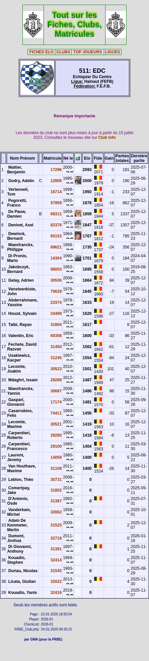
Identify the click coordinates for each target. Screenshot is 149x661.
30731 (56, 479)
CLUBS (63, 52)
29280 (56, 435)
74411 (56, 413)
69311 (56, 214)
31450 (56, 346)
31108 (56, 468)
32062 (56, 512)
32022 (56, 581)
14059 (56, 457)
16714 (56, 191)
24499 (56, 313)
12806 (56, 180)
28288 (56, 380)
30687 (56, 391)
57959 (56, 203)
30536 (56, 280)
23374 (56, 302)
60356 (56, 335)
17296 (56, 169)
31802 (56, 490)
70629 (56, 291)
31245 (56, 357)
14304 (56, 258)
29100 (56, 446)
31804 (56, 324)
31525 (56, 525)
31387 (56, 501)
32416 (56, 592)
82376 (56, 225)
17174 (56, 402)
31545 (56, 570)
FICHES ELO (41, 52)
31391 (56, 549)
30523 (56, 369)
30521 (56, 424)
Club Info (107, 137)
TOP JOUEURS (87, 52)
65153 (56, 236)
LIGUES (112, 52)
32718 (56, 538)
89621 (56, 247)
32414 (56, 560)
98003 (56, 269)
